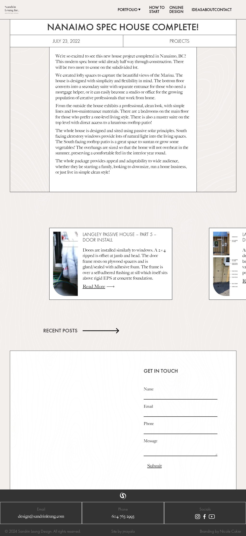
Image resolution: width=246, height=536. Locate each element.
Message (150, 441)
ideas (197, 10)
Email (148, 406)
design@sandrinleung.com (41, 516)
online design (176, 10)
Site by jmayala (123, 531)
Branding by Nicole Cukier (220, 531)
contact (223, 10)
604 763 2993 (123, 516)
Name (149, 389)
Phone (149, 424)
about (208, 10)
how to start (157, 10)
